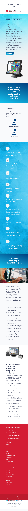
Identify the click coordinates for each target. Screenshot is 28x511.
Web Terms (9, 457)
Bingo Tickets (9, 482)
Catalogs (8, 459)
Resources (19, 4)
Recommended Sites (11, 455)
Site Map (8, 453)
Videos (14, 6)
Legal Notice (16, 496)
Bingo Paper (9, 486)
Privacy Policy (11, 496)
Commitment (9, 446)
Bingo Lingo (9, 469)
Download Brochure (13, 56)
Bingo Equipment (10, 488)
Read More (10, 53)
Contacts (11, 2)
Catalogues (16, 2)
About (7, 444)
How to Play (9, 476)
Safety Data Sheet (10, 461)
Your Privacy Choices (18, 498)
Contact (8, 448)
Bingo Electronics (10, 489)
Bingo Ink (8, 484)
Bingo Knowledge (10, 467)
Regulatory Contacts (11, 4)
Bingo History (9, 472)
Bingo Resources (10, 470)
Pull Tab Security (10, 474)
